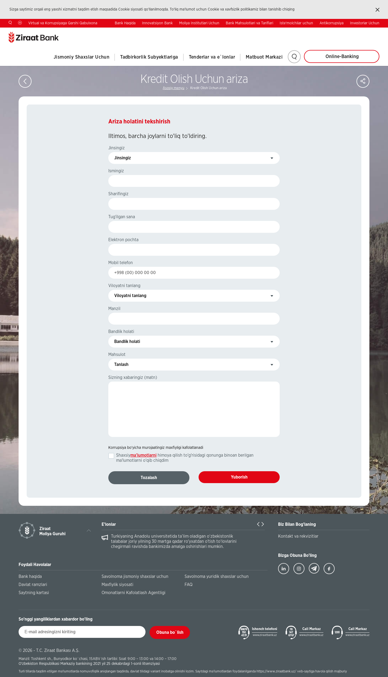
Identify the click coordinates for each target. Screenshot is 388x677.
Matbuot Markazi (264, 57)
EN (360, 31)
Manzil (114, 308)
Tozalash (149, 478)
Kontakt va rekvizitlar (298, 536)
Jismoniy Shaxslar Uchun (81, 57)
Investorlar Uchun (364, 23)
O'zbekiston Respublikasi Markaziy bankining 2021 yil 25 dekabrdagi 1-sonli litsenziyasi (89, 664)
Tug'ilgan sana (121, 217)
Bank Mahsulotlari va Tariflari (249, 23)
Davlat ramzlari (33, 584)
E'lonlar (109, 524)
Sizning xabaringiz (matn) (132, 377)
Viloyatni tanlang (124, 286)
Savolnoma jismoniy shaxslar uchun (135, 576)
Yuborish (239, 477)
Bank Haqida (125, 23)
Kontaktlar (320, 32)
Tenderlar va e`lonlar (212, 57)
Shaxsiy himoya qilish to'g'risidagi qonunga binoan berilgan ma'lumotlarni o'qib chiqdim (185, 458)
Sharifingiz (118, 194)
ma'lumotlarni (143, 455)
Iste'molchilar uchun (296, 23)
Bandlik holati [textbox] (127, 341)
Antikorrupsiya (332, 23)
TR (343, 31)
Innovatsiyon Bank (157, 23)
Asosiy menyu (173, 88)
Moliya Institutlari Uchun (199, 23)
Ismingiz (116, 171)
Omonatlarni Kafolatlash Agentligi (133, 593)
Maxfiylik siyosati (117, 584)
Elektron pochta (123, 240)
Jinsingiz (116, 148)
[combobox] (194, 158)
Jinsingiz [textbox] (122, 158)
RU (377, 31)
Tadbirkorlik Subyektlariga (149, 57)
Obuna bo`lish (169, 632)
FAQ (188, 584)
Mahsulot (117, 354)
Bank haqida (30, 576)
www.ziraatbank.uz (265, 635)
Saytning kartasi (34, 593)
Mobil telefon (120, 263)
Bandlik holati (121, 331)
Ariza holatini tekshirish (139, 121)
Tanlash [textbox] (121, 364)
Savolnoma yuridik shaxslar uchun (217, 576)
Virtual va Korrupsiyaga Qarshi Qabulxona (62, 23)
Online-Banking (342, 56)
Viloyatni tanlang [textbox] (130, 296)
